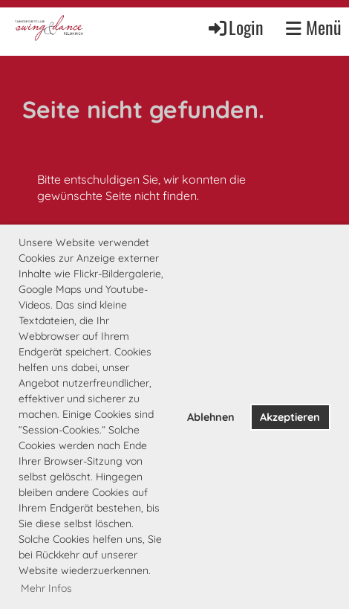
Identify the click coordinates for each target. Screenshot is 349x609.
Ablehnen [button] (211, 417)
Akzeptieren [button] (290, 417)
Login (235, 27)
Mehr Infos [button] (46, 588)
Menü (314, 28)
